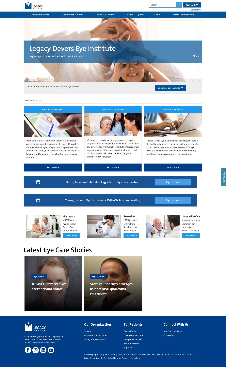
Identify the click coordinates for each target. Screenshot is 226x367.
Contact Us (195, 9)
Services (28, 100)
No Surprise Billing (183, 354)
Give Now (191, 235)
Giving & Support (135, 14)
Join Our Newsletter (172, 331)
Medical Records (132, 343)
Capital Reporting (91, 358)
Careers (87, 331)
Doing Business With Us (95, 339)
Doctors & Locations (40, 14)
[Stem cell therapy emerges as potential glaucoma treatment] (113, 283)
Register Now (173, 182)
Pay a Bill (128, 347)
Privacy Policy (123, 354)
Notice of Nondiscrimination (143, 354)
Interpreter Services (133, 339)
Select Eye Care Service (170, 87)
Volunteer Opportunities (95, 335)
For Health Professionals (183, 14)
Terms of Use (110, 354)
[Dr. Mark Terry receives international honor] (53, 283)
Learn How (131, 235)
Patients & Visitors (105, 14)
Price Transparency (165, 354)
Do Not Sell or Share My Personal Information (120, 358)
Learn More (53, 167)
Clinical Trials (130, 331)
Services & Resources (73, 14)
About (157, 14)
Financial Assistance (133, 335)
